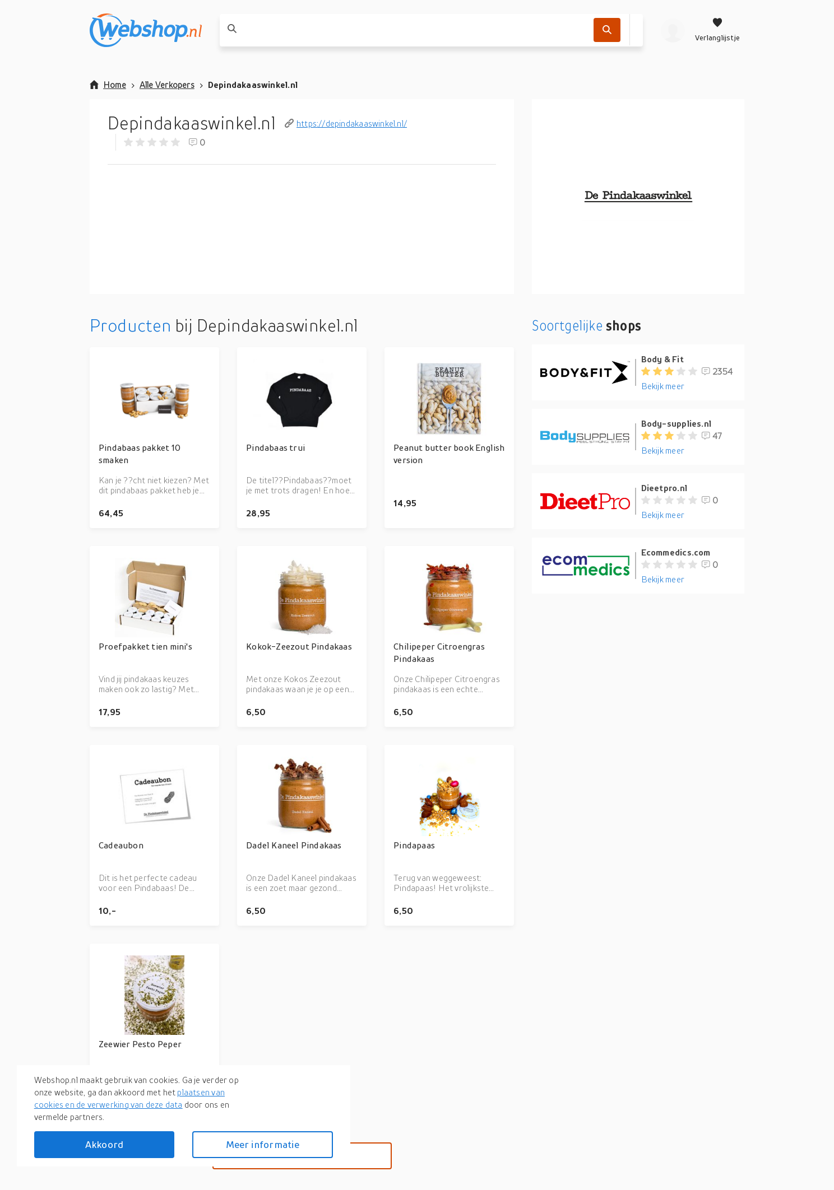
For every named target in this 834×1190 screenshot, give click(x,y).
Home (108, 85)
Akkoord (104, 1144)
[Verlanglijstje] (717, 30)
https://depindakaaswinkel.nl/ (346, 123)
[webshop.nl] (146, 30)
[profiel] (673, 30)
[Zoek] (607, 30)
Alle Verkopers (167, 85)
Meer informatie (263, 1144)
